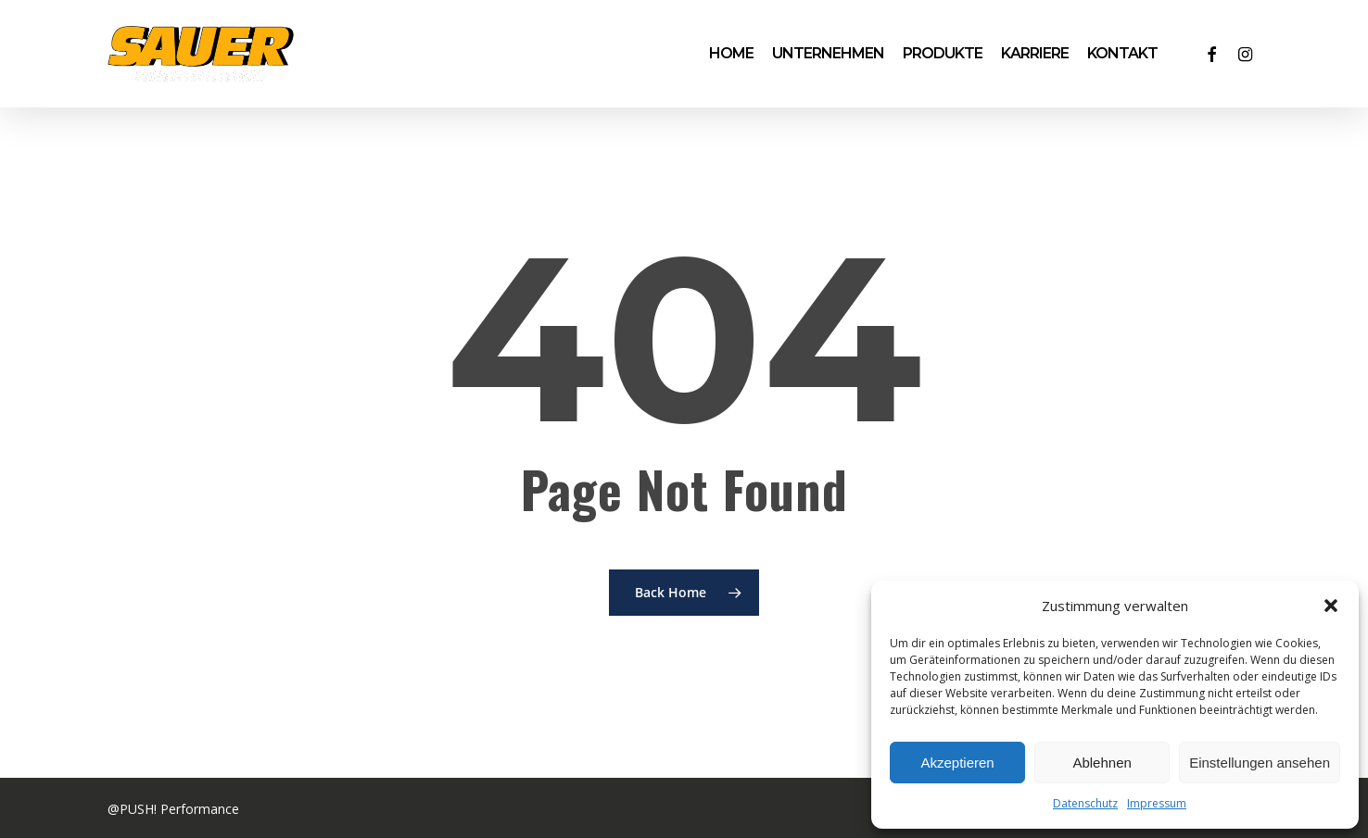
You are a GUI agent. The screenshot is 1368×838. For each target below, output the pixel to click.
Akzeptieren (957, 762)
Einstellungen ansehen (1259, 762)
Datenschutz (1085, 803)
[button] (1331, 605)
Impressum (1156, 803)
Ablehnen (1101, 762)
